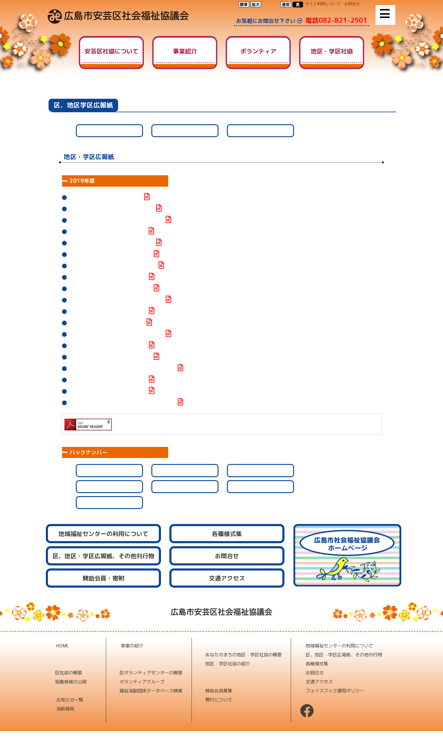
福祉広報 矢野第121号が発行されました (112, 266)
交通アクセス (319, 681)
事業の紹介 (132, 645)
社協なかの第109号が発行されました (107, 277)
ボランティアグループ (142, 681)
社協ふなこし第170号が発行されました (110, 254)
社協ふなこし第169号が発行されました (110, 288)
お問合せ (352, 4)
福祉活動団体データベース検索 (151, 690)
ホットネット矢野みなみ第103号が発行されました (122, 368)
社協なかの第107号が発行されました (107, 345)
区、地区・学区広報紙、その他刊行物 (344, 654)
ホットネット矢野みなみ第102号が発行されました (122, 402)
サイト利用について (322, 4)
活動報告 (65, 708)
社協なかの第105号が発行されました (107, 391)
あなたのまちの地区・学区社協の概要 (243, 654)
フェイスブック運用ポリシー (335, 690)
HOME (315, 89)
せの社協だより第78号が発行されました (111, 243)
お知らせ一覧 (69, 699)
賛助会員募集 (218, 690)
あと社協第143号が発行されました (105, 197)
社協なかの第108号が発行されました (107, 311)
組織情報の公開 (71, 681)
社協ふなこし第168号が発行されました (110, 357)
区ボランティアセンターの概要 (151, 672)
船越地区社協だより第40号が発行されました (116, 334)
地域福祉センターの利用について (339, 645)
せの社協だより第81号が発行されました (111, 209)
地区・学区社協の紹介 (227, 663)
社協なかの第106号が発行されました (107, 380)
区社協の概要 (68, 672)
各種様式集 (317, 663)
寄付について (218, 699)
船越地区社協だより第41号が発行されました (116, 300)
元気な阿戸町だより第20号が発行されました (116, 220)
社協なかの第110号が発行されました (107, 231)
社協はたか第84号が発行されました (106, 323)
